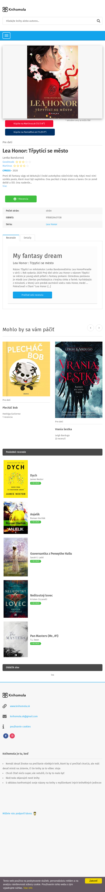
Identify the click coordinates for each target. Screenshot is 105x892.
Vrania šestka (63, 429)
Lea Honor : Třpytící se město (33, 263)
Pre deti (7, 142)
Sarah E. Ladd (37, 557)
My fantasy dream (37, 256)
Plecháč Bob (10, 407)
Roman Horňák (37, 518)
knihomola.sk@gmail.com (24, 716)
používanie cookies (20, 726)
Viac (5, 186)
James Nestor (36, 479)
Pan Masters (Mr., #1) (44, 636)
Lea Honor (51, 224)
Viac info (27, 888)
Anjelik (35, 514)
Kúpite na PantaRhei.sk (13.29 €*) (30, 132)
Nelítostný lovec (41, 595)
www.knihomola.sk (20, 706)
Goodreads (8, 162)
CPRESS (7, 170)
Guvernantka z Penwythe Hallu (51, 554)
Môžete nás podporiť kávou (20, 813)
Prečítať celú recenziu (32, 295)
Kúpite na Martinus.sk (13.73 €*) (29, 123)
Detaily (27, 237)
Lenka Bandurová (13, 157)
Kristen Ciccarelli (38, 599)
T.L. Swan (34, 639)
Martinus (7, 166)
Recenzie (11, 237)
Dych (33, 475)
